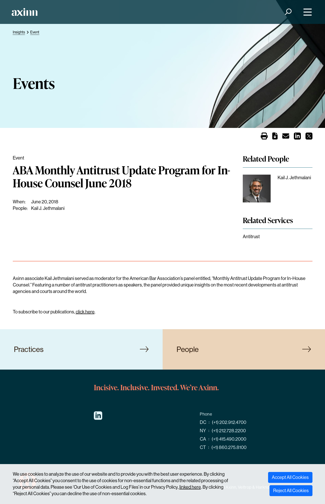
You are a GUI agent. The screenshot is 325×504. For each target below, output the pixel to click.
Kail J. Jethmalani (48, 208)
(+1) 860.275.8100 (228, 447)
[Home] (24, 12)
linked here (190, 487)
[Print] (264, 136)
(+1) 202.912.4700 (229, 422)
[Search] (287, 12)
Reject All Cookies (291, 490)
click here (85, 312)
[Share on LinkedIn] (297, 137)
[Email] (285, 137)
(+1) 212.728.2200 (229, 430)
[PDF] (275, 137)
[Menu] (306, 12)
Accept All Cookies (290, 477)
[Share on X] (308, 137)
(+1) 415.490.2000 (229, 439)
